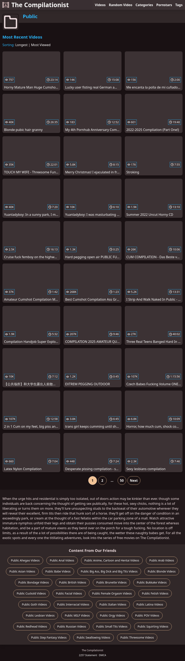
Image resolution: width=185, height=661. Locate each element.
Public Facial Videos (69, 593)
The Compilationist (35, 5)
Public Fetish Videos (155, 593)
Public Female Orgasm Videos (112, 593)
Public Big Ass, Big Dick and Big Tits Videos (109, 571)
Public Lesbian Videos (40, 615)
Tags (179, 5)
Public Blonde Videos (162, 571)
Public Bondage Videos (33, 582)
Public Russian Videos (71, 626)
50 (122, 480)
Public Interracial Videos (73, 604)
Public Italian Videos (112, 604)
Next (134, 480)
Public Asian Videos (22, 571)
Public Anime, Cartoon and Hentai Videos (111, 560)
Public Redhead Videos (32, 626)
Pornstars (164, 5)
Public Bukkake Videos (152, 582)
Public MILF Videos (77, 615)
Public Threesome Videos (137, 637)
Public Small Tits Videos (111, 626)
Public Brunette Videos (111, 582)
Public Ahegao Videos (25, 560)
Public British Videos (72, 582)
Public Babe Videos (58, 571)
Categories (144, 5)
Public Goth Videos (34, 604)
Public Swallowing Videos (93, 637)
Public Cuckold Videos (31, 593)
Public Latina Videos (150, 604)
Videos (100, 5)
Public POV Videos (147, 615)
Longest (21, 45)
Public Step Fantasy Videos (49, 637)
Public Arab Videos (161, 560)
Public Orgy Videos (112, 615)
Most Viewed (41, 45)
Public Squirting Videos (153, 626)
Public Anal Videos (62, 560)
